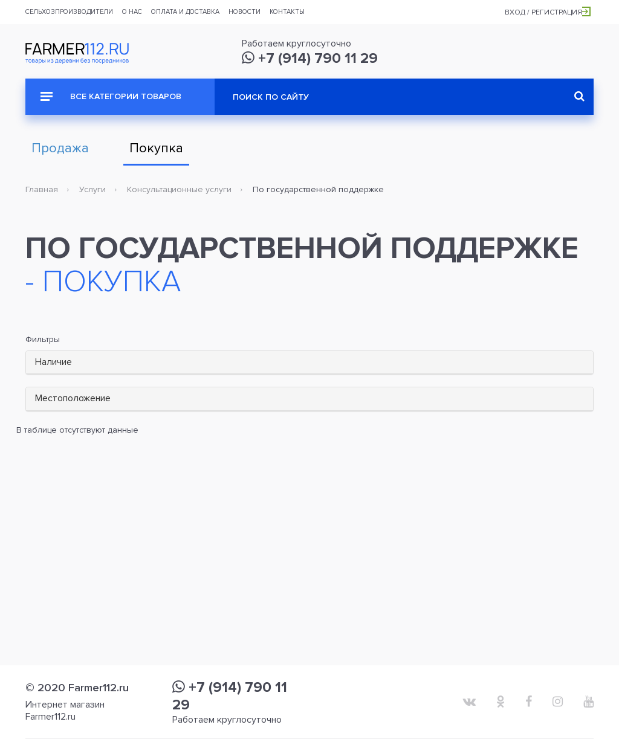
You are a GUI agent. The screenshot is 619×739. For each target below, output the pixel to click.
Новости (244, 12)
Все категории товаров (111, 96)
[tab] (309, 363)
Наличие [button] (53, 362)
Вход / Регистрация (548, 12)
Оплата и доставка (185, 12)
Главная (41, 189)
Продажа (60, 148)
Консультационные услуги (179, 189)
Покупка (156, 148)
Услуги (92, 189)
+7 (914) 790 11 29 (310, 58)
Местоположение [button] (73, 398)
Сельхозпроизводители (69, 12)
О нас (132, 12)
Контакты (287, 12)
